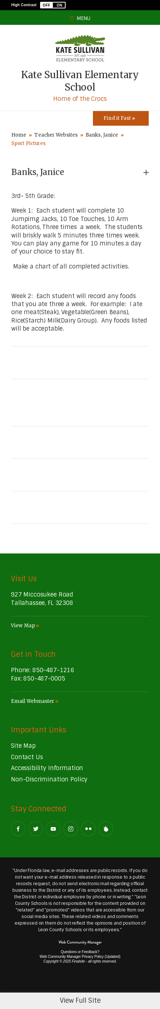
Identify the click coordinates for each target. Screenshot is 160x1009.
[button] (53, 5)
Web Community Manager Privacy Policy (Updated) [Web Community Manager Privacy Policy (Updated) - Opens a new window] (80, 957)
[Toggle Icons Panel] (121, 118)
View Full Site (80, 1000)
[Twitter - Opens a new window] (35, 828)
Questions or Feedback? (80, 952)
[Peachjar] (105, 828)
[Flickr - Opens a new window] (88, 828)
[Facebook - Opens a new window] (18, 828)
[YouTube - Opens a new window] (53, 828)
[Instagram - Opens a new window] (70, 828)
